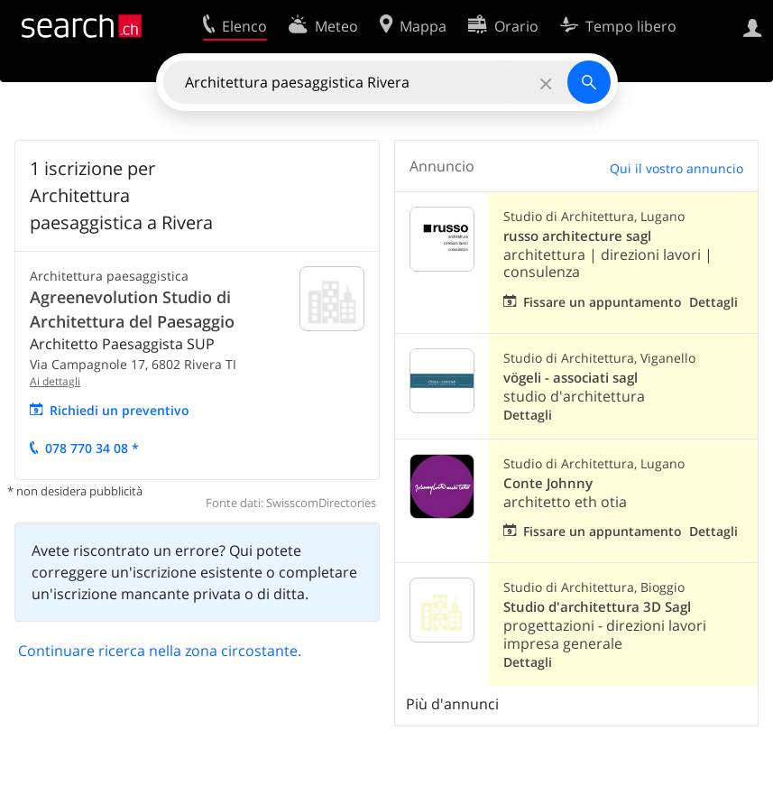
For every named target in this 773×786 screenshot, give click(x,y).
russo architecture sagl (577, 236)
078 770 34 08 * (92, 448)
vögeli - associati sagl (570, 377)
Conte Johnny (548, 483)
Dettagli (713, 301)
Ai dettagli (55, 381)
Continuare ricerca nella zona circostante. (159, 651)
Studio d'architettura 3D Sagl (597, 606)
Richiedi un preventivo (119, 410)
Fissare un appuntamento (602, 301)
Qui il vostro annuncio (676, 168)
